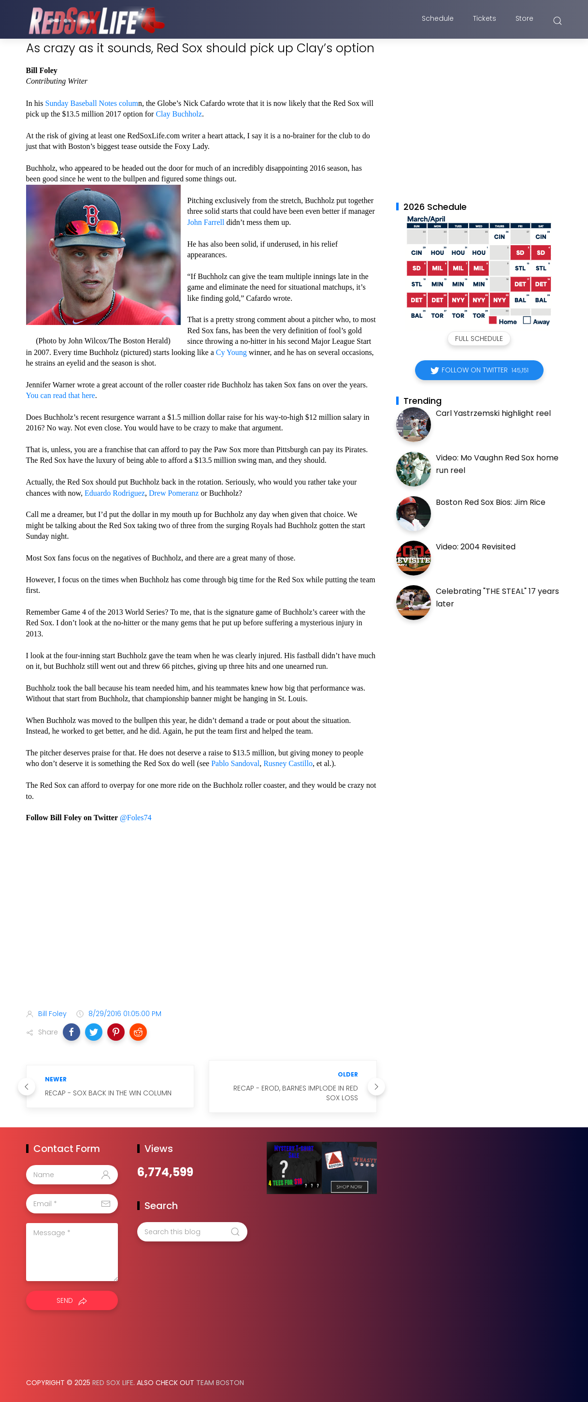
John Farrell (206, 222)
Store (524, 21)
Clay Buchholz (179, 114)
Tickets (484, 21)
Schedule (438, 21)
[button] (71, 1032)
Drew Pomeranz (174, 493)
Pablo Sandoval (235, 763)
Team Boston (220, 1382)
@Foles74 (135, 817)
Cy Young (231, 352)
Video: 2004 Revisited (476, 546)
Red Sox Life (112, 1382)
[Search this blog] (192, 1231)
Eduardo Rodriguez (115, 493)
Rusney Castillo (288, 763)
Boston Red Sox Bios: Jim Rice (490, 502)
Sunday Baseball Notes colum (91, 103)
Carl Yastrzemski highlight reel (493, 413)
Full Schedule (479, 338)
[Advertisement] (201, 925)
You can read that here (60, 395)
